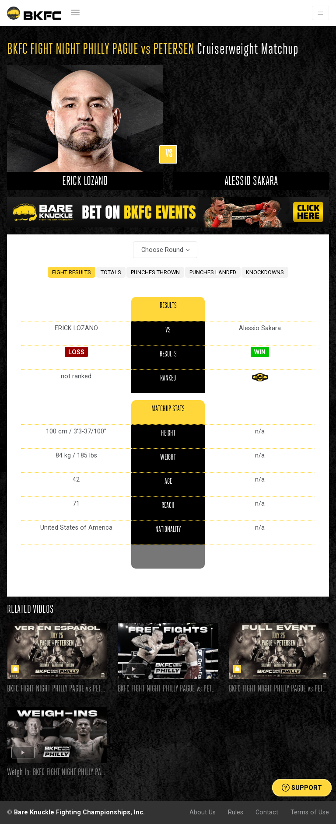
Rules (235, 812)
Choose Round (162, 249)
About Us (202, 812)
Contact (267, 812)
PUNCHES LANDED (212, 272)
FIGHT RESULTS (71, 272)
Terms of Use (309, 812)
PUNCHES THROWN (155, 272)
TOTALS (111, 272)
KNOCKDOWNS (265, 272)
